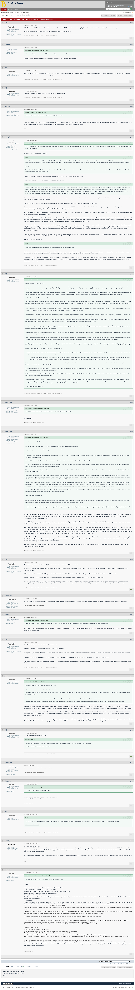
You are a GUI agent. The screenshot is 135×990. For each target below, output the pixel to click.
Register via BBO (112, 6)
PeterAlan (8, 44)
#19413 (131, 639)
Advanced (133, 9)
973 (30, 15)
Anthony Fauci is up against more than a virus (39, 746)
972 (27, 15)
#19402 (131, 44)
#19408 (131, 402)
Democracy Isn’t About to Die (32, 93)
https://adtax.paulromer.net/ (32, 824)
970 (21, 15)
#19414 (131, 676)
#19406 (131, 137)
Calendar (16, 9)
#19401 (131, 22)
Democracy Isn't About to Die (32, 115)
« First (11, 15)
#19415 (131, 730)
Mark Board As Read (29, 987)
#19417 (131, 781)
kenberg (7, 106)
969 (18, 15)
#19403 (131, 68)
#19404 (131, 88)
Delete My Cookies (19, 987)
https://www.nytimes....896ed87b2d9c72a (35, 283)
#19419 (131, 841)
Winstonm (8, 402)
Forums (4, 9)
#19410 (131, 559)
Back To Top (5, 987)
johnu (7, 614)
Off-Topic (17, 12)
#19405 (131, 106)
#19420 (131, 870)
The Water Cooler (25, 12)
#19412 (131, 614)
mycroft (7, 22)
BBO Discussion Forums (7, 12)
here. (75, 58)
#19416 (131, 762)
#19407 (131, 274)
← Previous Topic (113, 963)
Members (10, 9)
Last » (36, 15)
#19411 (131, 596)
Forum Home (11, 987)
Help (130, 6)
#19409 (131, 431)
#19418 (131, 811)
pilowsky (8, 781)
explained (53, 75)
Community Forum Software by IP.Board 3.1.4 (122, 987)
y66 (6, 68)
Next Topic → (130, 963)
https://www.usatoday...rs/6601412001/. (36, 518)
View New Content (126, 12)
